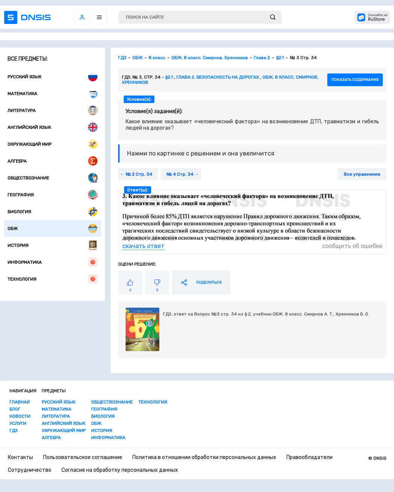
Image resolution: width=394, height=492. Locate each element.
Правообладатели (309, 457)
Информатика (52, 262)
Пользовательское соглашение (82, 457)
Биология (52, 211)
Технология (52, 279)
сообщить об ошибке (352, 246)
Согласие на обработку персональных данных (119, 470)
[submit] (273, 17)
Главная (19, 402)
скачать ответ (143, 246)
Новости (19, 416)
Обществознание (52, 177)
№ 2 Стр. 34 (139, 174)
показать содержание (355, 80)
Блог (14, 409)
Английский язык (52, 127)
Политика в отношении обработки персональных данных (204, 457)
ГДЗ (13, 430)
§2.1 (169, 77)
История (52, 245)
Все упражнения (362, 174)
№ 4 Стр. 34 (179, 174)
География (52, 194)
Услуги (17, 423)
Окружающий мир (52, 144)
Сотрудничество (29, 470)
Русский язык (52, 76)
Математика (52, 93)
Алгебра (52, 161)
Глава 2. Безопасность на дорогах (217, 77)
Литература (52, 110)
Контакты (20, 457)
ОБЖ (52, 228)
